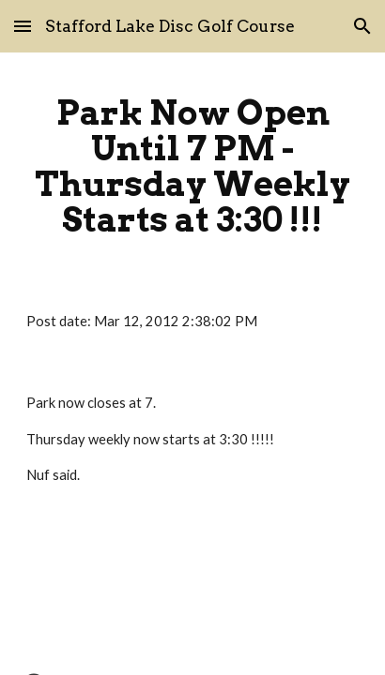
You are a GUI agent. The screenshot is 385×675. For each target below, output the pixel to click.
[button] (22, 26)
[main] (192, 166)
